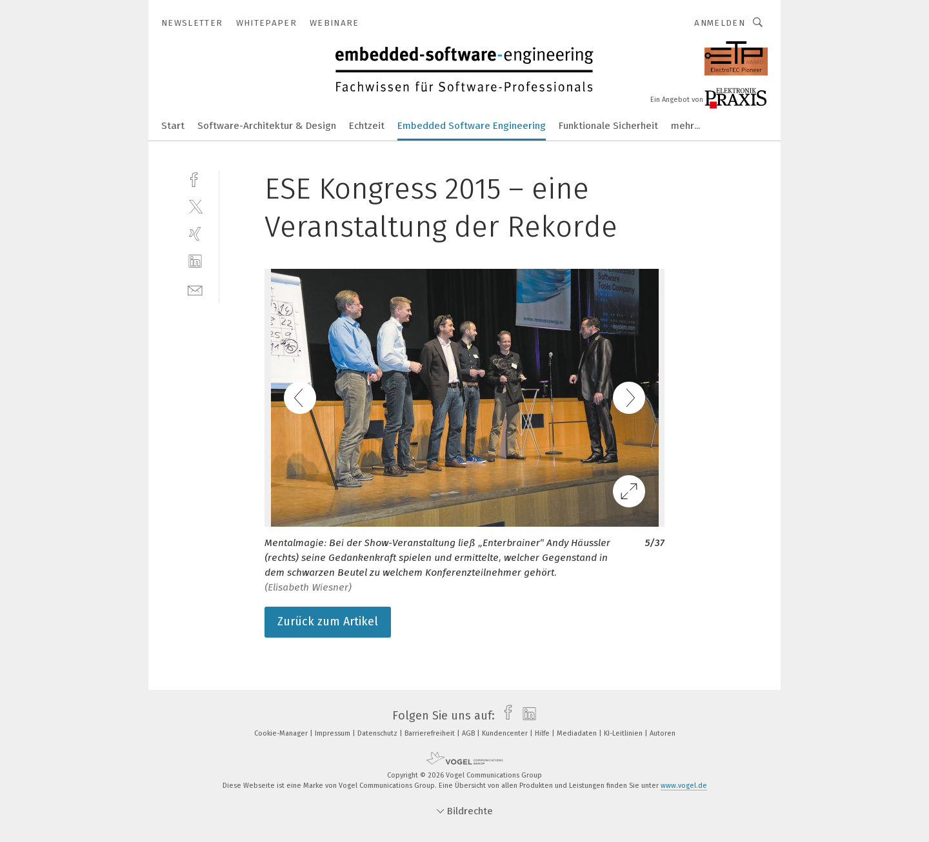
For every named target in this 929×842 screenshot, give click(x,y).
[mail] (195, 289)
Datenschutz (378, 733)
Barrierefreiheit (431, 733)
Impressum (333, 733)
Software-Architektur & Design (266, 126)
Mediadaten (578, 733)
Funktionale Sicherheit (608, 126)
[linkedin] (195, 261)
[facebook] (195, 178)
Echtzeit (367, 126)
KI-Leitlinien (624, 733)
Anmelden (719, 22)
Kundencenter (506, 733)
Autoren (662, 733)
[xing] (195, 234)
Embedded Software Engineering (471, 126)
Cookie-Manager (282, 733)
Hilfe (543, 733)
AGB (469, 733)
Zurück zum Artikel (327, 621)
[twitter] (195, 206)
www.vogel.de (684, 785)
